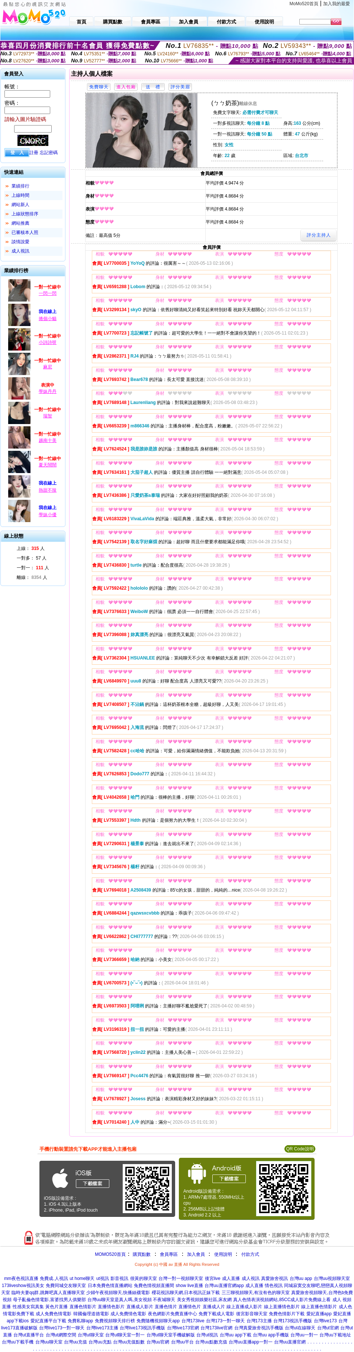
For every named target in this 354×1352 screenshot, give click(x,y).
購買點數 (141, 1254)
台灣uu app (301, 1278)
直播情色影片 (111, 1306)
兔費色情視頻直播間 (154, 1285)
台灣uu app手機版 (271, 1335)
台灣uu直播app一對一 (250, 1342)
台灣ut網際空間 (61, 1335)
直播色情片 (166, 1306)
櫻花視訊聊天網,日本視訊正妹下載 (186, 1292)
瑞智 (47, 415)
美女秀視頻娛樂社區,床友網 (204, 1299)
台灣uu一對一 (304, 1335)
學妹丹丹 (48, 391)
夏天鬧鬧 (48, 465)
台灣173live (193, 1320)
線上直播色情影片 (319, 1306)
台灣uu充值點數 (129, 1342)
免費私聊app (80, 1320)
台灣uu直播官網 (290, 1342)
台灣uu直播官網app (224, 1285)
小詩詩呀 (48, 342)
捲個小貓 (48, 318)
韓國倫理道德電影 (91, 1313)
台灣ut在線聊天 (300, 1327)
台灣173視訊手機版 (292, 1320)
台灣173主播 (259, 1320)
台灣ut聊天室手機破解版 (171, 1335)
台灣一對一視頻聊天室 (180, 1278)
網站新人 (20, 204)
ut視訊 (102, 1278)
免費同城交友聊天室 (66, 1285)
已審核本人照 (25, 232)
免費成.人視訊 (54, 1278)
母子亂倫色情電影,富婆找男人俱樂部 (49, 1299)
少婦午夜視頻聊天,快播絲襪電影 (118, 1292)
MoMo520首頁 (304, 3)
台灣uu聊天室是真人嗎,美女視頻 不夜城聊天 (131, 1299)
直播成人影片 (139, 1306)
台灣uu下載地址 (335, 1335)
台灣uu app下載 (235, 1335)
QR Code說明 (299, 1148)
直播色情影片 (83, 1306)
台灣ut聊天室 (91, 1335)
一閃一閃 (48, 293)
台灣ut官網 (328, 1327)
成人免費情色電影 (128, 1313)
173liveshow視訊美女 (23, 1285)
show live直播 (189, 1285)
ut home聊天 (82, 1278)
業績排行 (20, 186)
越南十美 (48, 440)
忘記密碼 (49, 152)
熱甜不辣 (48, 490)
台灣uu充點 (99, 1342)
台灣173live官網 (216, 1327)
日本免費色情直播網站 (110, 1285)
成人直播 (231, 1278)
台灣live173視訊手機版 (142, 1327)
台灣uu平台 (182, 1342)
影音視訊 (119, 1278)
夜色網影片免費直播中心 (172, 1313)
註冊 (33, 152)
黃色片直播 (56, 1306)
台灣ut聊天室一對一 (125, 1335)
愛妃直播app (319, 1313)
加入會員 (196, 1254)
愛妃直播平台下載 (48, 1320)
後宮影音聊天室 (251, 1313)
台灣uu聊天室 (48, 1342)
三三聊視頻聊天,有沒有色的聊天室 (256, 1292)
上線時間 (20, 195)
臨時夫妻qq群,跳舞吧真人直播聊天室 (48, 1292)
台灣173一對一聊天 (225, 1320)
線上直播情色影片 (282, 1306)
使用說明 (223, 1254)
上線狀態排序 (25, 213)
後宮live (213, 1278)
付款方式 (250, 1254)
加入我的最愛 (336, 3)
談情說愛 (20, 241)
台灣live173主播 (102, 1327)
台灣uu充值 (75, 1342)
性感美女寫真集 (28, 1306)
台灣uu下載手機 (17, 1342)
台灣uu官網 (158, 1342)
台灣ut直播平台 (28, 1335)
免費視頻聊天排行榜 (115, 1320)
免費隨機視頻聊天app (158, 1320)
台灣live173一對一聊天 (61, 1327)
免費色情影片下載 (287, 1313)
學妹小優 (48, 514)
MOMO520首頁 (110, 1254)
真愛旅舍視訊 (274, 1278)
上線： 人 (31, 548)
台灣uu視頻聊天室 (332, 1278)
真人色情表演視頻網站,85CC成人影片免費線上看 (282, 1299)
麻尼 (47, 366)
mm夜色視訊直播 (21, 1278)
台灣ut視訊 (207, 1335)
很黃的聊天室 (143, 1278)
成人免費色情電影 (53, 1313)
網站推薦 (20, 223)
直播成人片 (214, 1306)
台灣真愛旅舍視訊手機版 (258, 1327)
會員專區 (169, 1254)
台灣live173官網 (183, 1327)
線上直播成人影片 (244, 1306)
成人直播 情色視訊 (263, 1285)
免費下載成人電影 (216, 1313)
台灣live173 (325, 1320)
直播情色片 (189, 1306)
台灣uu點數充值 (211, 1342)
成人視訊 (20, 251)
